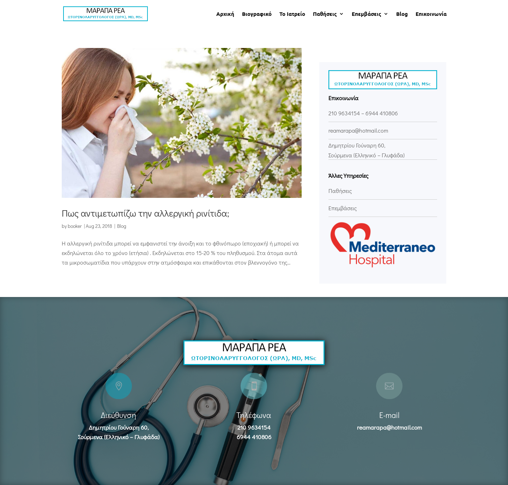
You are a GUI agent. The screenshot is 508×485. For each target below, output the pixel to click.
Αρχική (225, 14)
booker (75, 226)
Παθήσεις (325, 14)
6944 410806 (381, 113)
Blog (402, 14)
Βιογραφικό (257, 14)
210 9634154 (344, 113)
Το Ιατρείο (292, 14)
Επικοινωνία (431, 14)
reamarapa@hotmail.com (389, 427)
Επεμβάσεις (366, 14)
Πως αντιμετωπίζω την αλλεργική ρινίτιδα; (145, 213)
